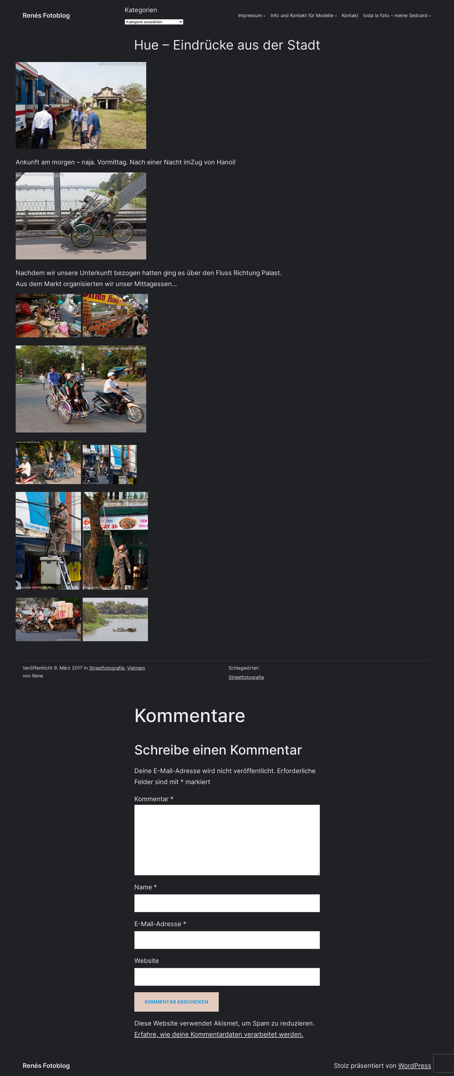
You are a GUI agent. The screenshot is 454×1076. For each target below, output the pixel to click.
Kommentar (153, 799)
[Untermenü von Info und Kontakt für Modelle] (335, 15)
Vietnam (136, 668)
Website (146, 960)
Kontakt (350, 15)
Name (145, 887)
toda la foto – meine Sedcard (395, 15)
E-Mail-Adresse (160, 924)
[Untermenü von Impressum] (264, 15)
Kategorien (141, 10)
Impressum (250, 15)
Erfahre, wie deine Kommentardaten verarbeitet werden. (218, 1034)
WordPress (414, 1065)
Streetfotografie (106, 668)
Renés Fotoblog (46, 15)
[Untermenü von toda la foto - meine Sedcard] (429, 15)
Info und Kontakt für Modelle (302, 15)
